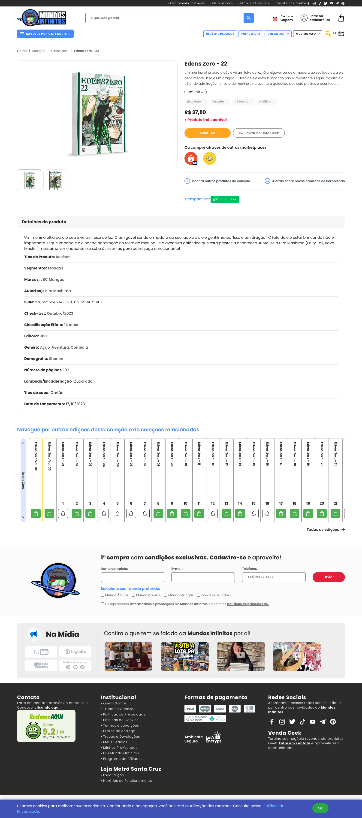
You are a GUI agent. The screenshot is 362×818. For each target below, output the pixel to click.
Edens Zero (60, 50)
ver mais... (195, 92)
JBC (43, 336)
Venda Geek (285, 733)
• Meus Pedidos (114, 742)
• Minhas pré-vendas (253, 3)
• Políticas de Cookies (120, 720)
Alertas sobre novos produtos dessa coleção (305, 181)
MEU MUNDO (308, 34)
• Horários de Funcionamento (126, 780)
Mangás (38, 50)
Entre (314, 16)
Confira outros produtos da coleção (217, 181)
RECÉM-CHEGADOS (220, 34)
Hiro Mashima (58, 290)
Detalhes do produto (44, 222)
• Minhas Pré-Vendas (119, 747)
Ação (45, 347)
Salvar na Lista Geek (261, 133)
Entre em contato (294, 743)
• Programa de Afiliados (122, 758)
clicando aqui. (48, 707)
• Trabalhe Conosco (118, 708)
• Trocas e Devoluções (120, 736)
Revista (63, 257)
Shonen (56, 358)
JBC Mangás (52, 279)
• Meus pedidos (221, 3)
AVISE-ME (207, 133)
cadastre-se (320, 20)
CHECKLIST (278, 34)
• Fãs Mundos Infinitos (290, 3)
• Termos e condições (120, 725)
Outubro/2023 (60, 313)
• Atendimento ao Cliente (186, 3)
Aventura (60, 347)
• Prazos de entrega (118, 731)
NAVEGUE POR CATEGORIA (45, 34)
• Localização (112, 775)
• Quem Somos (114, 703)
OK (320, 808)
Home (22, 50)
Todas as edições (326, 529)
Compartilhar (197, 199)
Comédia (79, 347)
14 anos (71, 324)
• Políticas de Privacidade (123, 714)
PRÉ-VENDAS (250, 34)
